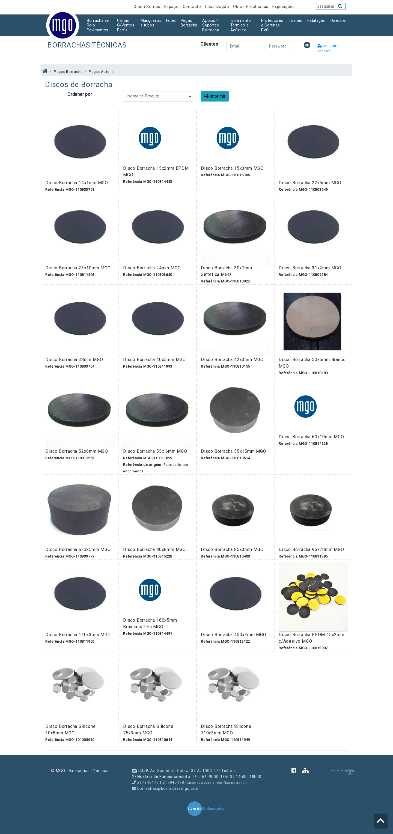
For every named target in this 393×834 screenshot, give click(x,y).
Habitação (316, 20)
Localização (218, 6)
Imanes (295, 20)
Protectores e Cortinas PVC (272, 25)
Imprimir (214, 96)
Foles (171, 20)
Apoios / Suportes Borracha (210, 25)
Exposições (283, 6)
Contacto (193, 6)
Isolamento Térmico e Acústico (240, 25)
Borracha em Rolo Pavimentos (99, 25)
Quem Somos (147, 6)
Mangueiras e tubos (151, 23)
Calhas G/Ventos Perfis (125, 25)
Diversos (338, 20)
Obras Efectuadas (251, 6)
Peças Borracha (189, 23)
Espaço (172, 6)
